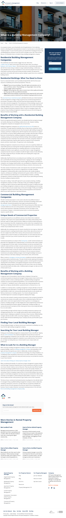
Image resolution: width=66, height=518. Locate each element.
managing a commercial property (17, 257)
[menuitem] (60, 3)
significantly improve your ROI (26, 126)
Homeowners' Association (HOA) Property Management (10, 497)
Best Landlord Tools (6, 427)
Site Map (31, 511)
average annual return (6, 205)
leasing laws (24, 240)
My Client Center (38, 481)
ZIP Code (55, 63)
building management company (22, 349)
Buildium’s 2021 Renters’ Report (8, 66)
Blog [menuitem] (38, 3)
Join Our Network (38, 475)
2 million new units (5, 64)
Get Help (19, 511)
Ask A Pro (21, 481)
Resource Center (38, 478)
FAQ (20, 475)
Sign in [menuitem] (51, 3)
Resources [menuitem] (44, 3)
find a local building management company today (13, 388)
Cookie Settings (13, 513)
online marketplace (9, 334)
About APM (25, 511)
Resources (21, 484)
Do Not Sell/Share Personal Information (25, 513)
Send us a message (53, 485)
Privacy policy (6, 513)
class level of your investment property (12, 98)
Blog (20, 478)
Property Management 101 (25, 487)
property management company (8, 352)
